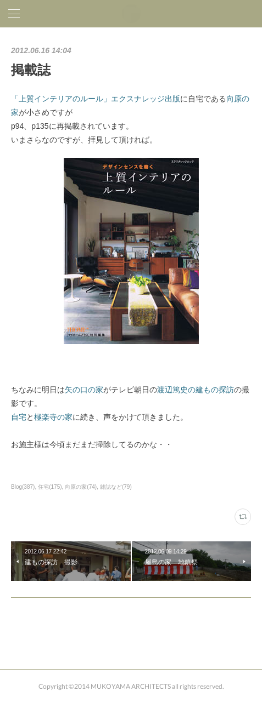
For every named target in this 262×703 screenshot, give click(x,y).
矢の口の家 (84, 389)
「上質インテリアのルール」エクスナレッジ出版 (95, 98)
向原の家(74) (81, 487)
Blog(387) (23, 487)
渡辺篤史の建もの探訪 (195, 389)
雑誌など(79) (116, 487)
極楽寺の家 (53, 417)
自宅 (18, 417)
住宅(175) (50, 487)
